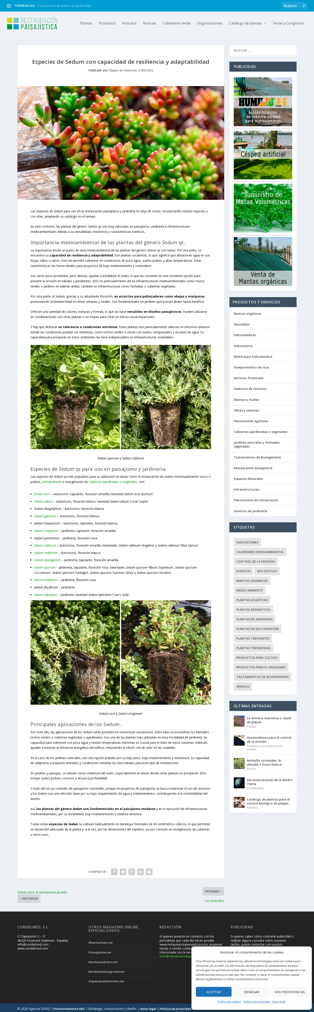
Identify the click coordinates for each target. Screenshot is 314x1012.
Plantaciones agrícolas (251, 419)
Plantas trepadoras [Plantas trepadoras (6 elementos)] (253, 646)
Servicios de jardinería (250, 509)
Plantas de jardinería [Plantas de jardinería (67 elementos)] (254, 617)
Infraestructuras (246, 487)
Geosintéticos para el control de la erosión (269, 737)
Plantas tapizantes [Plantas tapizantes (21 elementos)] (253, 636)
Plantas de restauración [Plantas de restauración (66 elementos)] (257, 627)
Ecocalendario (256, 786)
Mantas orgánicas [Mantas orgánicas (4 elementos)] (252, 579)
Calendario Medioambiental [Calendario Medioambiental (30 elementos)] (260, 550)
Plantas (86, 23)
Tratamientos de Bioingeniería (257, 455)
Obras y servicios (246, 408)
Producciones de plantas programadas (64, 5)
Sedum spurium (44, 565)
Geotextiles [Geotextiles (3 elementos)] (267, 569)
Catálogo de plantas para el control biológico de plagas (268, 799)
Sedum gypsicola (45, 514)
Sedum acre (42, 492)
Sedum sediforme (46, 551)
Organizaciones (210, 23)
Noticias (149, 23)
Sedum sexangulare (47, 558)
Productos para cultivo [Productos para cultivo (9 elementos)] (257, 656)
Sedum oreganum (46, 529)
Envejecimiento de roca (251, 365)
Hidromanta (243, 344)
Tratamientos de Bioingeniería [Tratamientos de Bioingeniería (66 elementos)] (262, 675)
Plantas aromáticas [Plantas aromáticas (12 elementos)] (253, 607)
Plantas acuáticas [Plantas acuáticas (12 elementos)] (252, 598)
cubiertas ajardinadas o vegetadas (113, 480)
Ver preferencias (290, 992)
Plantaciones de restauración (256, 498)
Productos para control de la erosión (265, 745)
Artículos (129, 23)
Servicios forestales (248, 376)
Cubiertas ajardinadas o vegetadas (260, 430)
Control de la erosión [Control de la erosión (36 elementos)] (255, 559)
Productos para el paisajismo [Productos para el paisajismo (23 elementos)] (261, 665)
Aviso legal (278, 1001)
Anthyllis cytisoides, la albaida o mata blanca (264, 760)
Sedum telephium (46, 578)
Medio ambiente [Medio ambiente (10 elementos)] (249, 588)
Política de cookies (229, 1001)
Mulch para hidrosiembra (253, 355)
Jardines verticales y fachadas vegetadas (257, 442)
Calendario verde (177, 23)
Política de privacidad (256, 1001)
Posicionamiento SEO (69, 1007)
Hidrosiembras (245, 333)
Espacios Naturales (248, 477)
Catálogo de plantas (245, 23)
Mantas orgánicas (247, 312)
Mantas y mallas (246, 398)
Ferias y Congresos (288, 23)
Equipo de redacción (123, 68)
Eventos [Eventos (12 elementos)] (243, 569)
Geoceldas (241, 322)
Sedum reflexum (45, 543)
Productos (107, 23)
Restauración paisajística (253, 466)
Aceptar (213, 992)
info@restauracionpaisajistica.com (186, 954)
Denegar (251, 992)
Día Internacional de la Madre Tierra (269, 780)
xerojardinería (51, 480)
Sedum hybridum (45, 593)
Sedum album (43, 499)
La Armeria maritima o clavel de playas (269, 718)
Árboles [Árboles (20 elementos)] (243, 684)
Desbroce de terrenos (250, 387)
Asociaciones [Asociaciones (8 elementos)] (247, 540)
